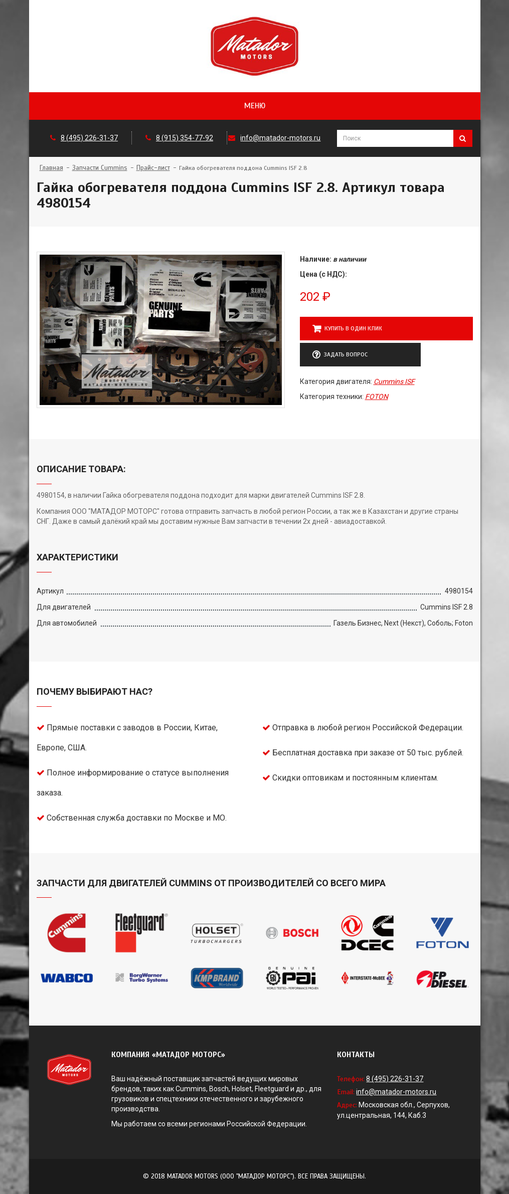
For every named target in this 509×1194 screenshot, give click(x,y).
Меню (254, 106)
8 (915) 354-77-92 (184, 138)
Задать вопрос (340, 354)
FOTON (376, 396)
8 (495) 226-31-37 (89, 138)
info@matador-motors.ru (280, 138)
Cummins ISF (394, 381)
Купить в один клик (347, 328)
